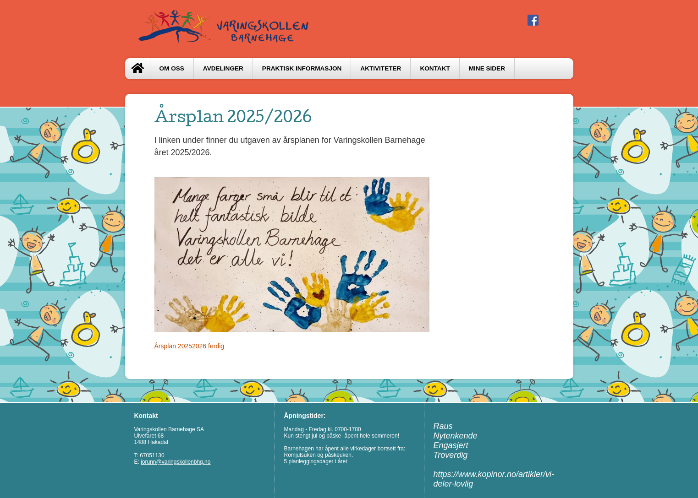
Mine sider (487, 68)
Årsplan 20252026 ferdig (189, 346)
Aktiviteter (380, 68)
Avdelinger (223, 68)
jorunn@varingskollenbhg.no (175, 462)
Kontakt (435, 68)
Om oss (171, 68)
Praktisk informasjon (302, 68)
